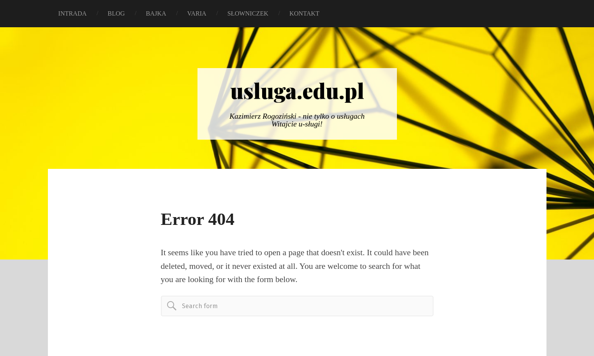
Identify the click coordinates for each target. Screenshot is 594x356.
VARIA (196, 13)
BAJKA (156, 13)
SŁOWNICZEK (247, 13)
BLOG (116, 13)
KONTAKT (304, 13)
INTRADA (72, 13)
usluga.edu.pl (297, 90)
